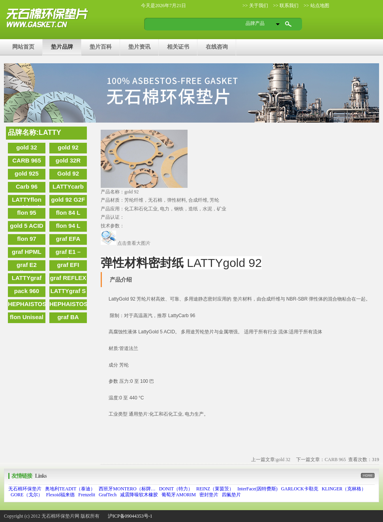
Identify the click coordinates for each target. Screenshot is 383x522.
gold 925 (27, 173)
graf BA (68, 317)
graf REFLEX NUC (68, 279)
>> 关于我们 (255, 5)
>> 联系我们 (285, 5)
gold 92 (68, 147)
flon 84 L (68, 212)
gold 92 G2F (68, 199)
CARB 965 (26, 160)
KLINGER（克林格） (344, 489)
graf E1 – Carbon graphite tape (67, 253)
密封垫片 (208, 494)
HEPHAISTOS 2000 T (68, 305)
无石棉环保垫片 (24, 489)
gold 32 (26, 147)
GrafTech (107, 494)
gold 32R (68, 160)
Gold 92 (68, 173)
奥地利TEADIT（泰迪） (70, 489)
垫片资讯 (139, 47)
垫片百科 (101, 47)
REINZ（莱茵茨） (215, 489)
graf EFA (68, 238)
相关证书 (178, 47)
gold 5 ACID (26, 225)
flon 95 (26, 212)
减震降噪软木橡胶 (139, 494)
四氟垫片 (231, 494)
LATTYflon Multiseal (26, 201)
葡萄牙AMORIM (178, 494)
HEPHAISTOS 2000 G (26, 305)
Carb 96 (27, 186)
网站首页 (23, 47)
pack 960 (26, 290)
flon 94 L (68, 225)
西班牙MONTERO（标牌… (127, 489)
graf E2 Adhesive (26, 266)
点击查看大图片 (125, 243)
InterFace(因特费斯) (257, 489)
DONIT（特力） (176, 489)
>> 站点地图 (315, 5)
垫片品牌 (62, 47)
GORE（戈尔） (27, 494)
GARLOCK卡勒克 (299, 489)
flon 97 (26, 238)
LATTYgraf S (68, 290)
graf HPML (26, 251)
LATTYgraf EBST (27, 279)
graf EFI (68, 264)
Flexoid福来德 (60, 494)
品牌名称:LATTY (34, 132)
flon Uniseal (26, 317)
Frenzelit (86, 494)
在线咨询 (217, 47)
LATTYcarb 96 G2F (68, 188)
